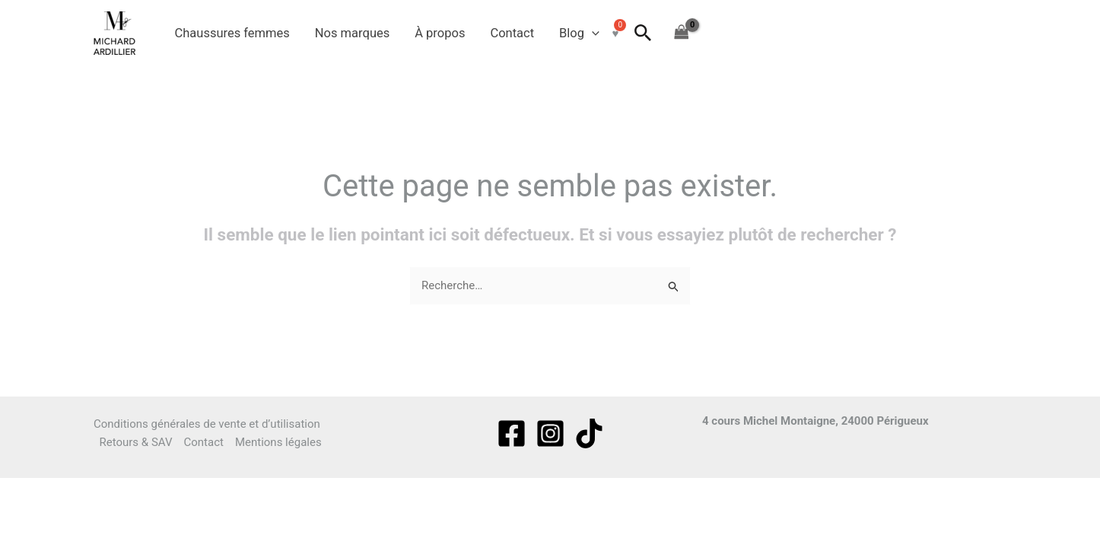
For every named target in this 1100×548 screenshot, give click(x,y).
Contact (512, 33)
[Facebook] (511, 433)
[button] (591, 33)
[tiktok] (589, 433)
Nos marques (352, 33)
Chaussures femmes (232, 33)
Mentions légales (278, 442)
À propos (440, 33)
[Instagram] (550, 433)
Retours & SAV (136, 442)
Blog (579, 33)
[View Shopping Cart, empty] (681, 33)
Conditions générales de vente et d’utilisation (207, 424)
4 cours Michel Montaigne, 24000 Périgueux (815, 421)
